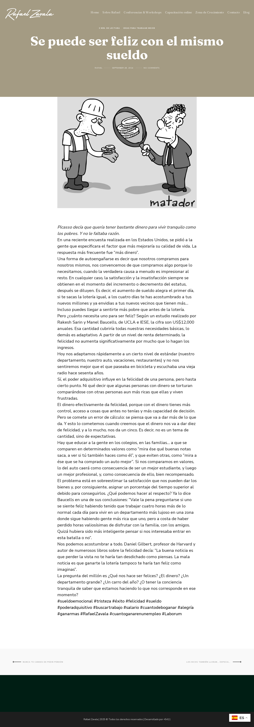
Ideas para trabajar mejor (139, 28)
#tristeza (102, 601)
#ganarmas (68, 614)
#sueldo (153, 601)
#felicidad (135, 601)
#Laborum (172, 614)
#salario (131, 607)
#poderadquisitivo (74, 607)
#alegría (186, 607)
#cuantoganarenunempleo (135, 614)
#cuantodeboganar (158, 607)
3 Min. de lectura (109, 28)
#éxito (118, 601)
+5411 (167, 719)
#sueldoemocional (75, 601)
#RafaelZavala (94, 614)
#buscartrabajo (107, 607)
